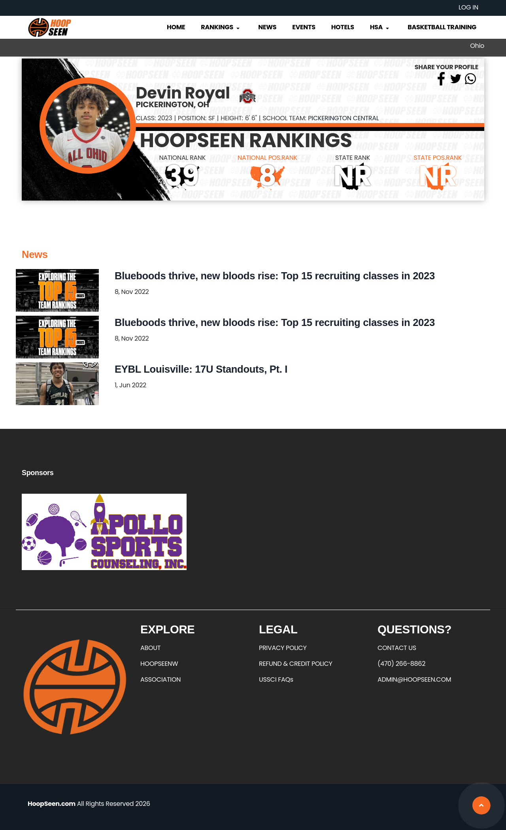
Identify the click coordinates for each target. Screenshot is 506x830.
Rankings (221, 27)
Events (303, 27)
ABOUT (150, 647)
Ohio (477, 45)
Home (176, 27)
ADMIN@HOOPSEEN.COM (414, 679)
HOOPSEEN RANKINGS (246, 140)
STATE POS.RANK (438, 157)
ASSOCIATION (160, 679)
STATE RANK (352, 157)
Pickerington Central (343, 118)
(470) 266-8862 (401, 663)
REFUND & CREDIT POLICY (295, 663)
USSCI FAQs (276, 679)
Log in (468, 7)
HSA (380, 27)
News (267, 27)
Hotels (342, 27)
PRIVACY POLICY (282, 647)
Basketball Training (442, 27)
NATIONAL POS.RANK (267, 157)
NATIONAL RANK (182, 157)
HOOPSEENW (159, 663)
